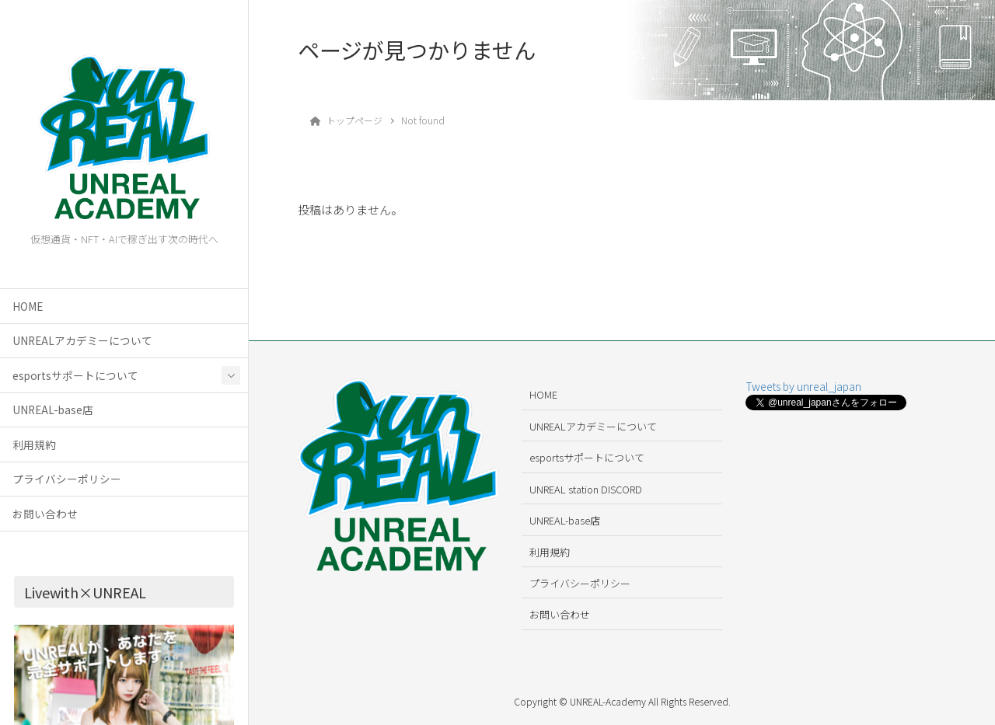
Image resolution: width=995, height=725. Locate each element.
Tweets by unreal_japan (803, 386)
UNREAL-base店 (52, 409)
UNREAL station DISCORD (585, 489)
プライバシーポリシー (66, 478)
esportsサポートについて (75, 375)
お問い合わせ (45, 513)
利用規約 (34, 444)
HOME (27, 306)
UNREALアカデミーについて (82, 340)
